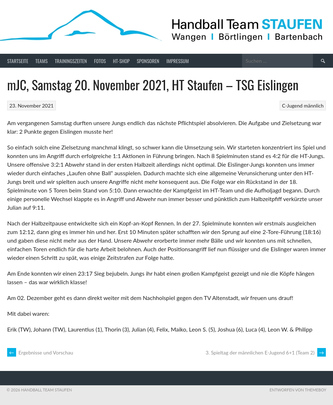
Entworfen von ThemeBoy (298, 389)
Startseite (17, 61)
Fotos (100, 61)
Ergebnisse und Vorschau (40, 352)
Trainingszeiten (71, 61)
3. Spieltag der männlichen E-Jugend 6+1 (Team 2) (266, 352)
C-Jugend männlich (302, 106)
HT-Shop (121, 61)
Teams (41, 61)
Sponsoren (148, 61)
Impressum (177, 61)
